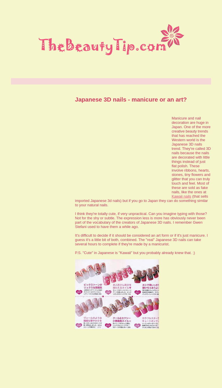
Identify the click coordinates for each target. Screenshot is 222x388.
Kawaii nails (181, 196)
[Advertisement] (120, 154)
